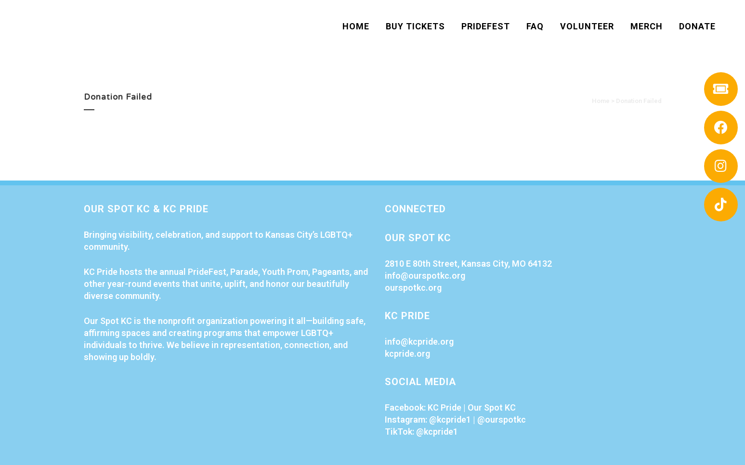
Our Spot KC (492, 407)
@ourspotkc (501, 419)
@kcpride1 (450, 419)
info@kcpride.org (419, 341)
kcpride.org (407, 354)
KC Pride (444, 407)
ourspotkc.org (413, 288)
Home (601, 100)
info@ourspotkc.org (425, 276)
